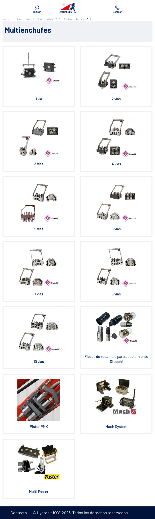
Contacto (19, 512)
